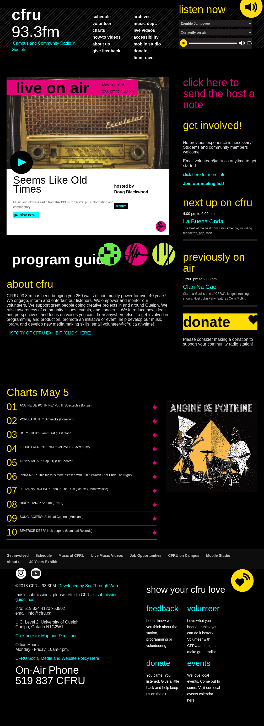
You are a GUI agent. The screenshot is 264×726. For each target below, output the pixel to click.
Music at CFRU (71, 555)
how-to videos (107, 37)
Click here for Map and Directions (46, 636)
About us (15, 562)
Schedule (43, 555)
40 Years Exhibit (43, 562)
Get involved (18, 555)
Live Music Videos (107, 555)
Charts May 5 (38, 392)
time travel (144, 57)
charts (99, 30)
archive (120, 206)
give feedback (106, 51)
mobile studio (147, 44)
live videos (144, 30)
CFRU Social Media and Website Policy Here (57, 658)
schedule (102, 16)
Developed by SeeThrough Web (88, 586)
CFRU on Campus (183, 555)
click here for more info (204, 174)
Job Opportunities (145, 555)
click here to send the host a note (219, 93)
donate (140, 51)
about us (101, 44)
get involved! (212, 125)
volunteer (102, 23)
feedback (162, 608)
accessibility (146, 37)
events (198, 663)
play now (27, 215)
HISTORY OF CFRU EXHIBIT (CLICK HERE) (49, 333)
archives (142, 16)
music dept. (145, 23)
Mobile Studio (218, 555)
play (12, 153)
